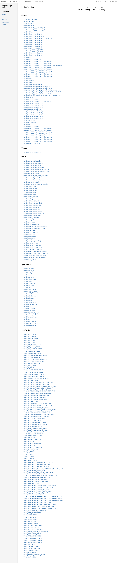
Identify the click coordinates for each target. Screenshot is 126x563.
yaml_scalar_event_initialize (33, 249)
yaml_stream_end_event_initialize (35, 255)
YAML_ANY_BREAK (29, 340)
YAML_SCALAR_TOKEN (30, 521)
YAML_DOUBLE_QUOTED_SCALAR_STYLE (36, 378)
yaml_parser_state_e (30, 304)
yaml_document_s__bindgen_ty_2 (34, 30)
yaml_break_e (28, 273)
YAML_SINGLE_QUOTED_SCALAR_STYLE (36, 532)
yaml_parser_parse (30, 237)
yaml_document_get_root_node (34, 180)
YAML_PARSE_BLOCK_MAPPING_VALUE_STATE (38, 466)
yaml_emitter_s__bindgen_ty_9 (33, 55)
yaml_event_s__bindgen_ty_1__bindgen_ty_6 (38, 74)
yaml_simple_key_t (30, 315)
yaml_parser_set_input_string (33, 247)
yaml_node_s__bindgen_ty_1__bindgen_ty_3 (38, 93)
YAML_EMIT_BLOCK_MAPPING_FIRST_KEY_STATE (38, 382)
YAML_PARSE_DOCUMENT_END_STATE (35, 479)
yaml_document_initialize (32, 182)
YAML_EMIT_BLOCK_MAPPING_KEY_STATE (36, 385)
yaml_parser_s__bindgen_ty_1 (33, 152)
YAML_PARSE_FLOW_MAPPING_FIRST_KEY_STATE (39, 487)
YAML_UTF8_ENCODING (31, 551)
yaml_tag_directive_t (30, 317)
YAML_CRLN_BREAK (30, 366)
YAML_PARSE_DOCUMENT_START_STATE (36, 481)
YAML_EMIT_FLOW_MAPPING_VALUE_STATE (37, 412)
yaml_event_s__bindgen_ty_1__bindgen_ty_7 (38, 76)
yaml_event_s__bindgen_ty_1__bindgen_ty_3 (38, 68)
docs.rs (97, 1)
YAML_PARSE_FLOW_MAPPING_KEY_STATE (37, 490)
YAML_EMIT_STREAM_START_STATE (34, 418)
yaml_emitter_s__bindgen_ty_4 (33, 44)
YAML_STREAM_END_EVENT (32, 534)
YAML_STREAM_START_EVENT (33, 538)
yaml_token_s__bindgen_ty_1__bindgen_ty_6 (38, 139)
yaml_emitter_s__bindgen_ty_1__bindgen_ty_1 (38, 38)
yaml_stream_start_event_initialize (35, 258)
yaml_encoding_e (29, 283)
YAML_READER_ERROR (31, 515)
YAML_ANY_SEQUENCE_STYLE (33, 349)
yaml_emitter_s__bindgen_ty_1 (33, 34)
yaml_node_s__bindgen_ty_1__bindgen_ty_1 (38, 86)
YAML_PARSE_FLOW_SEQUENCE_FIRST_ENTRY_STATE (40, 504)
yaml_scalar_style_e (30, 311)
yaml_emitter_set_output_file (33, 211)
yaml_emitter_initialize (31, 197)
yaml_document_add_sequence (34, 167)
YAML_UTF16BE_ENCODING (32, 546)
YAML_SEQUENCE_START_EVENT (34, 530)
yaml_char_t (27, 275)
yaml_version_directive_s (32, 143)
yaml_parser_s (28, 97)
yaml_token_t (28, 319)
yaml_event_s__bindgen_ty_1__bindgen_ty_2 (38, 63)
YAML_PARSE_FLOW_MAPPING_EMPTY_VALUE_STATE (40, 485)
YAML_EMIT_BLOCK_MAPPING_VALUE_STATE (37, 389)
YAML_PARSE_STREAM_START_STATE (35, 511)
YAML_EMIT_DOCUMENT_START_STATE (35, 399)
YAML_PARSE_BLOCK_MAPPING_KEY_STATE (37, 464)
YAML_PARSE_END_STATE (31, 483)
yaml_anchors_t (29, 271)
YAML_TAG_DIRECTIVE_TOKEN (33, 542)
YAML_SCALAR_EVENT (30, 517)
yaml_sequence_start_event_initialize (36, 253)
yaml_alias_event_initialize (32, 161)
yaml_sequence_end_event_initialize (35, 251)
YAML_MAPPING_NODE (31, 445)
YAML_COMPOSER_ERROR (32, 364)
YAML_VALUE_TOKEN (30, 553)
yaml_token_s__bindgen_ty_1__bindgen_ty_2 (38, 131)
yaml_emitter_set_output (32, 209)
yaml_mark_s (28, 78)
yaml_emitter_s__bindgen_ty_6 (33, 49)
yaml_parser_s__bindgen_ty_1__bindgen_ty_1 (38, 101)
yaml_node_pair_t (29, 298)
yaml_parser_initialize (31, 232)
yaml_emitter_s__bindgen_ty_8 (33, 53)
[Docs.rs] (4, 1)
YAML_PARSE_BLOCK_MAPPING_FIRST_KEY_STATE (39, 462)
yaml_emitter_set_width (31, 218)
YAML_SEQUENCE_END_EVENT (33, 525)
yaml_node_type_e (30, 302)
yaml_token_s (28, 124)
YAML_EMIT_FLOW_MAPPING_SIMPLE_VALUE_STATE (40, 410)
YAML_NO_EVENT (29, 454)
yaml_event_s (28, 57)
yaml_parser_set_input (31, 243)
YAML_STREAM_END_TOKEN (32, 536)
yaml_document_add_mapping (33, 163)
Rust (105, 1)
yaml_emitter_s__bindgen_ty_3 (33, 42)
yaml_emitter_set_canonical (33, 203)
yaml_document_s (29, 26)
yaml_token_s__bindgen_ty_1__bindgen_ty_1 (38, 128)
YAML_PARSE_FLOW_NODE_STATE (34, 494)
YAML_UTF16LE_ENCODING (32, 548)
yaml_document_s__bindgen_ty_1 (34, 28)
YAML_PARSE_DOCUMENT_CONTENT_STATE (37, 477)
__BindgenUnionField (30, 19)
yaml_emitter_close (30, 186)
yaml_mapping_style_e (31, 292)
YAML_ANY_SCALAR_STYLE (32, 347)
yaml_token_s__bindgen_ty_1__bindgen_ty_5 (38, 137)
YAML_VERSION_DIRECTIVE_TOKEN (34, 555)
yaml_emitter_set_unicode (32, 216)
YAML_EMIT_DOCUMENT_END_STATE (35, 397)
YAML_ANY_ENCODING (30, 342)
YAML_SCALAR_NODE (30, 519)
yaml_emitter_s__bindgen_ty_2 (33, 40)
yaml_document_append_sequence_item (37, 171)
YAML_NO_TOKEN (29, 458)
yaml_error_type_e (30, 285)
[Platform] (28, 1)
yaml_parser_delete (30, 230)
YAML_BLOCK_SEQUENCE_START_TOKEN (36, 359)
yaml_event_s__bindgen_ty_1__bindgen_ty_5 (38, 72)
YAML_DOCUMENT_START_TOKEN (34, 376)
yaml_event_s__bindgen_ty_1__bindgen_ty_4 (38, 70)
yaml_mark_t (28, 294)
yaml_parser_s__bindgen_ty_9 (33, 118)
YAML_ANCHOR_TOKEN (31, 338)
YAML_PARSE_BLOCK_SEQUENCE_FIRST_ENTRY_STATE (40, 475)
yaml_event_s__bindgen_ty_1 (33, 59)
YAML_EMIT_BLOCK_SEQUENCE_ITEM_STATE (37, 393)
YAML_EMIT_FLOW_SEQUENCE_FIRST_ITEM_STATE (39, 414)
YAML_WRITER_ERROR (30, 557)
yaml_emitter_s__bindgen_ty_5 (33, 47)
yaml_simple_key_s (30, 120)
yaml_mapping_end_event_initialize (35, 226)
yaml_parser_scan (29, 239)
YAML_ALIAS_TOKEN (30, 336)
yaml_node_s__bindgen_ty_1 (33, 84)
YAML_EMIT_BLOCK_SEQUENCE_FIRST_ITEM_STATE (39, 391)
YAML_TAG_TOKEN (29, 544)
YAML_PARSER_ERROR (30, 460)
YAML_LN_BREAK (29, 441)
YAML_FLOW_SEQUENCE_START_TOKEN (36, 431)
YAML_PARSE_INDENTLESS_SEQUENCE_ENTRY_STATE (40, 509)
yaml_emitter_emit (30, 192)
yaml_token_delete (30, 260)
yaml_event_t (28, 287)
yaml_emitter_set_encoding (32, 205)
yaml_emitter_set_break (31, 201)
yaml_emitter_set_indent (32, 207)
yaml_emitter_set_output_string (34, 213)
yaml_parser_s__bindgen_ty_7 (33, 114)
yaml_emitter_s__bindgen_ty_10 (34, 36)
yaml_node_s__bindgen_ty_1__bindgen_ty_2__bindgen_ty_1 (42, 91)
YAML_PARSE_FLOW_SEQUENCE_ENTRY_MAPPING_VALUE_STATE (44, 500)
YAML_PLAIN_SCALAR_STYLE (32, 513)
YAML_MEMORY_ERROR (31, 450)
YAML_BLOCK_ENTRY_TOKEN (32, 353)
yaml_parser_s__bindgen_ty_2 (33, 103)
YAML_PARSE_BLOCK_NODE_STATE (34, 471)
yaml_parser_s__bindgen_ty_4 (33, 107)
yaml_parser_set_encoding (32, 241)
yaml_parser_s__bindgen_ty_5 (33, 110)
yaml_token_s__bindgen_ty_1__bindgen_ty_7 (38, 141)
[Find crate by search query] (118, 1)
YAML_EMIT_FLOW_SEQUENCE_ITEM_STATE (37, 416)
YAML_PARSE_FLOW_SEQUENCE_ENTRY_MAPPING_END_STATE (43, 496)
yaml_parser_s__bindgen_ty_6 (33, 112)
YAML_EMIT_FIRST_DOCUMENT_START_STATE (37, 403)
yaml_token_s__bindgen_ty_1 (33, 126)
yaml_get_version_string (31, 224)
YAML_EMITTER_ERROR (31, 380)
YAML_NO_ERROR (29, 452)
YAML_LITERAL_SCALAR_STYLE (33, 439)
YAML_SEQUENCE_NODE (31, 527)
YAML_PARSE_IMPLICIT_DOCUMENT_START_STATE (39, 506)
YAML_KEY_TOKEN (29, 437)
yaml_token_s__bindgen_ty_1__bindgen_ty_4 (38, 135)
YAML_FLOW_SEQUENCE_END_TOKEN (35, 429)
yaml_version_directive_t (32, 323)
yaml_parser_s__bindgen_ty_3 (33, 105)
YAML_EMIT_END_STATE (31, 401)
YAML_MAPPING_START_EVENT (33, 448)
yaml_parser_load (29, 234)
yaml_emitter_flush (30, 195)
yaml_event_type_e (30, 290)
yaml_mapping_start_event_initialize (35, 228)
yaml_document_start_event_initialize (36, 184)
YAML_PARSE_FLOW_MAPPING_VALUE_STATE (37, 492)
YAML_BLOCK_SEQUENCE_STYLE (34, 361)
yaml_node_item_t (30, 296)
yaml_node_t (28, 300)
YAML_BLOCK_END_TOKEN (32, 351)
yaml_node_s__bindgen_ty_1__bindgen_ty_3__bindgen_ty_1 (42, 95)
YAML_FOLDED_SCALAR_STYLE (33, 435)
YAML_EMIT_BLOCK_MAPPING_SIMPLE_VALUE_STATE (40, 387)
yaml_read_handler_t (30, 308)
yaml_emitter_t (28, 281)
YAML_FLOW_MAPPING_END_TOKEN (35, 422)
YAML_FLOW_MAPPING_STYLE (33, 427)
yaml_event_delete (30, 220)
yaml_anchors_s (29, 23)
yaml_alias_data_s (29, 21)
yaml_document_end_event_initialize (36, 176)
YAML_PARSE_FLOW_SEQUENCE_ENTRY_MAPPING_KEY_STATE (43, 498)
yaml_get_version (29, 222)
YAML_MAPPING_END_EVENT (32, 443)
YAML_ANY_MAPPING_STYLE (32, 345)
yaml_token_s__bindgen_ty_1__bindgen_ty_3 (38, 133)
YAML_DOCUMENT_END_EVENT (33, 370)
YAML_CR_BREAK (29, 368)
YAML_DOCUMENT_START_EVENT (34, 374)
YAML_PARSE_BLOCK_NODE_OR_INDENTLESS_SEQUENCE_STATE (44, 469)
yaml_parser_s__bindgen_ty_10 (33, 99)
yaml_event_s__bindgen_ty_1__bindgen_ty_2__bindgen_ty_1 (43, 65)
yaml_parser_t (28, 306)
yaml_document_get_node (32, 178)
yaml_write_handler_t (30, 325)
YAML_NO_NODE (29, 456)
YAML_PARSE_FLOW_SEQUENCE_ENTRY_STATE (38, 502)
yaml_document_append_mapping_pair (36, 169)
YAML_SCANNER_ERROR (31, 523)
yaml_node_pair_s (29, 80)
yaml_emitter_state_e (31, 279)
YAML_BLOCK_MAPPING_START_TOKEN (35, 355)
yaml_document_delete (31, 174)
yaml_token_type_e (30, 321)
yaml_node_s (28, 82)
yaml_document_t (29, 277)
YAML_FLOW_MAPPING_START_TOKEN (35, 424)
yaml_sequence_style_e (31, 313)
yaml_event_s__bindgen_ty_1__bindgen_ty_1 (38, 61)
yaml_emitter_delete (30, 188)
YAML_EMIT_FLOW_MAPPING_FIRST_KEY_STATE (38, 406)
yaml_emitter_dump (30, 190)
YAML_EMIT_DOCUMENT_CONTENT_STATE (36, 395)
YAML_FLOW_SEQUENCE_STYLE (33, 433)
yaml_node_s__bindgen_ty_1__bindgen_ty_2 (38, 89)
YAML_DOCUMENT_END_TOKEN (33, 372)
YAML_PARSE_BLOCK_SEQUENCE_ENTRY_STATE (38, 473)
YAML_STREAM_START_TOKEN (33, 540)
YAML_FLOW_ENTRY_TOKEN (32, 420)
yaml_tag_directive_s (30, 122)
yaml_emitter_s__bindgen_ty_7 (33, 51)
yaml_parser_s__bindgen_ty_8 (33, 116)
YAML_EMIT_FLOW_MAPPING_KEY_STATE (36, 408)
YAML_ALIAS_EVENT (30, 334)
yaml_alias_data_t (29, 269)
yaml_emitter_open (30, 199)
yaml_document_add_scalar (33, 165)
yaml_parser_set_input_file (32, 245)
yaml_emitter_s (28, 32)
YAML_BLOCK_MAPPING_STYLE (33, 357)
